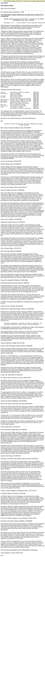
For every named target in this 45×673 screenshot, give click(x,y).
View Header (4, 3)
